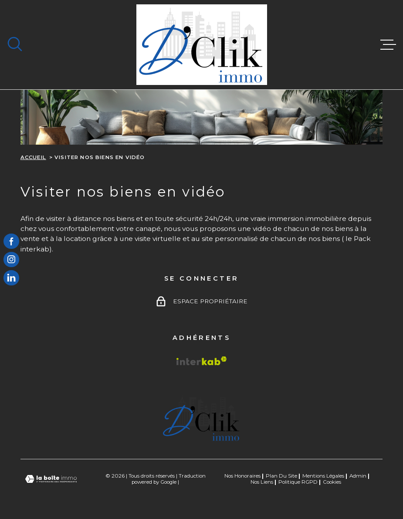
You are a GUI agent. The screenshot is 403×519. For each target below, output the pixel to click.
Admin (357, 476)
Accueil (33, 157)
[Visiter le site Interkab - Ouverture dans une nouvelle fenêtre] (201, 360)
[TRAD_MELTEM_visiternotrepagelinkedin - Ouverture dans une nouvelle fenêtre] (11, 278)
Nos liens (262, 482)
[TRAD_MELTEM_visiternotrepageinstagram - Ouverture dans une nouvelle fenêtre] (11, 260)
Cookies (332, 482)
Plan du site (281, 476)
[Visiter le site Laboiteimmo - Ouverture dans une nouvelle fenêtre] (50, 479)
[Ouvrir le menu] (388, 45)
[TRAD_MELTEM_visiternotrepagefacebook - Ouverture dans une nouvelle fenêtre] (11, 241)
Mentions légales (323, 476)
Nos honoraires (242, 476)
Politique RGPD (298, 482)
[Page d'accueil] (201, 44)
